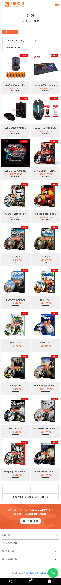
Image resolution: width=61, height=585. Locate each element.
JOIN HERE (30, 521)
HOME (24, 21)
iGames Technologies (37, 573)
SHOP (36, 21)
